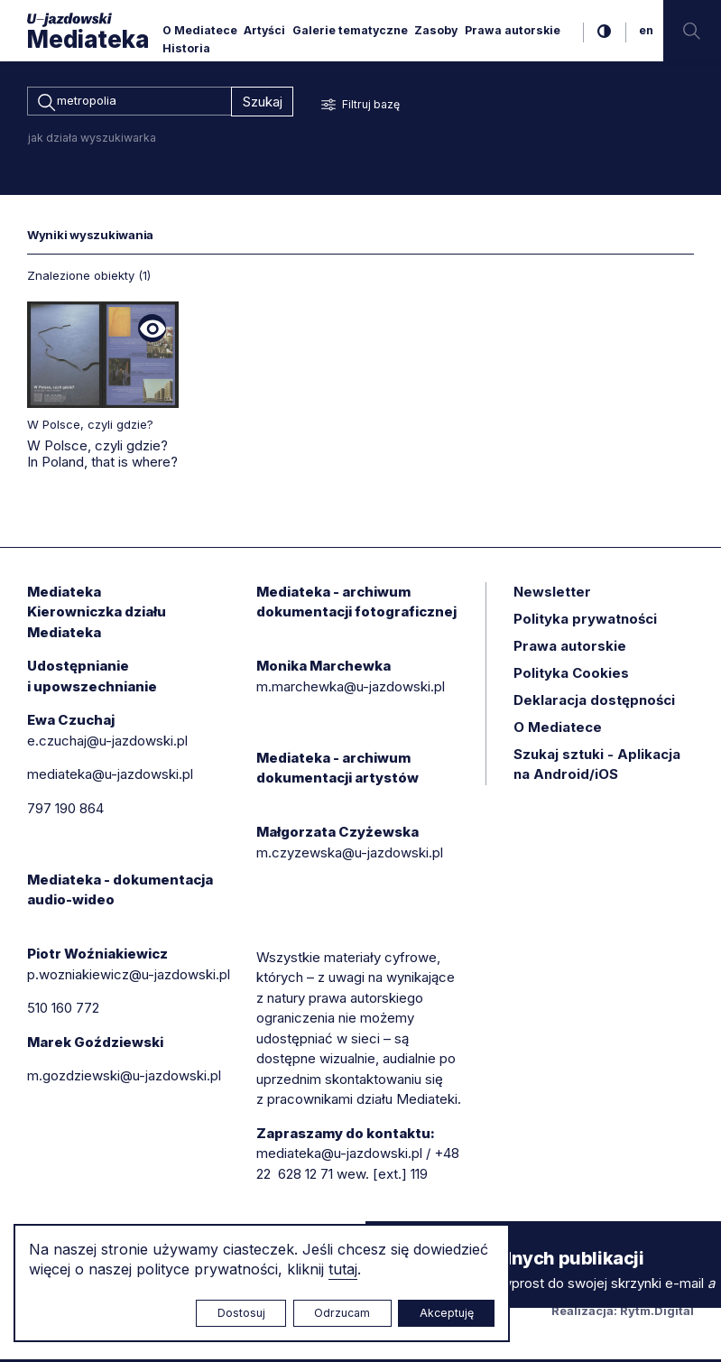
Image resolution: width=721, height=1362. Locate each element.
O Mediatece (199, 30)
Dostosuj (241, 1313)
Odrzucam (342, 1313)
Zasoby (436, 30)
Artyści (264, 30)
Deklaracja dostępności (594, 702)
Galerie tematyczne (350, 30)
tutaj (342, 1269)
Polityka (571, 675)
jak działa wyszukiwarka (92, 140)
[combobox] (129, 103)
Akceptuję (447, 1313)
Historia (186, 48)
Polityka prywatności (585, 621)
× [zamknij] (383, 1237)
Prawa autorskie (512, 30)
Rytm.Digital (657, 1313)
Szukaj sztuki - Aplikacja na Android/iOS (596, 767)
